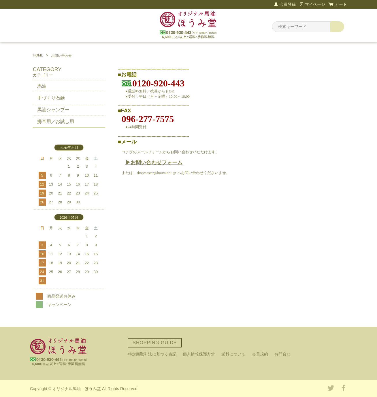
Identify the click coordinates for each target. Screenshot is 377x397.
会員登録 (288, 4)
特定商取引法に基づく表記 (152, 354)
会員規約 (260, 354)
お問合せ (282, 354)
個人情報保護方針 (199, 354)
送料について (233, 354)
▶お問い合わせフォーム (153, 162)
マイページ (315, 4)
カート (341, 4)
